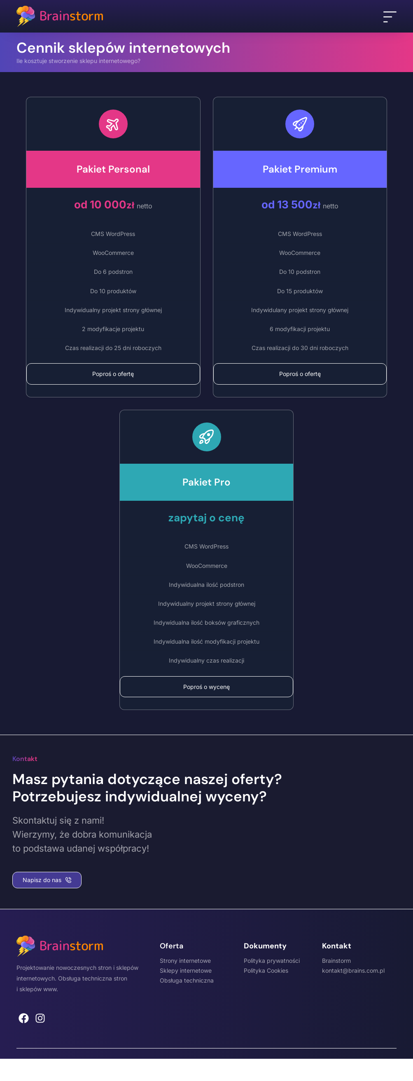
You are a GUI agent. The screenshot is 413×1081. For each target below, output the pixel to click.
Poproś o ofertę (113, 373)
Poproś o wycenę (206, 686)
